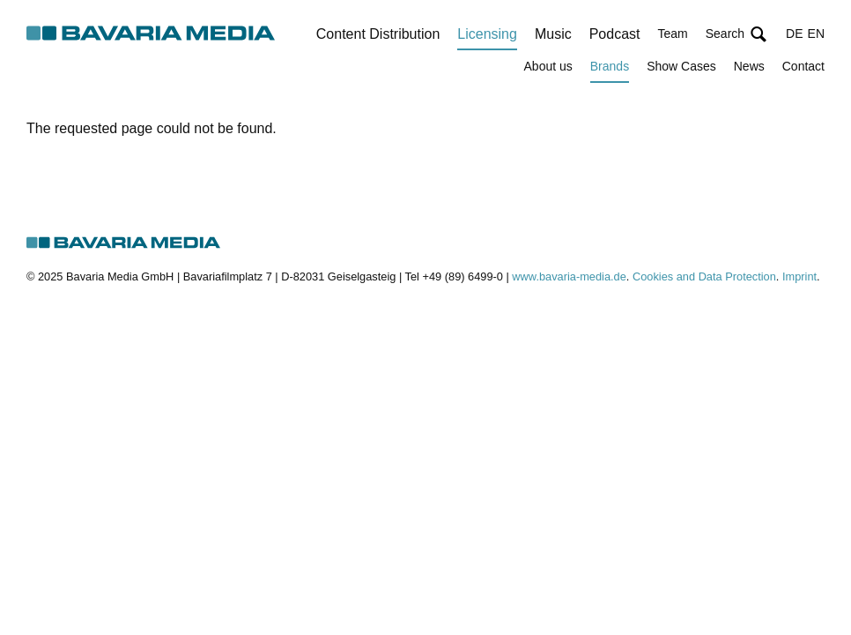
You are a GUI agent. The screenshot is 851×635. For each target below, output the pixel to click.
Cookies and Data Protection (704, 276)
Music (553, 33)
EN (816, 33)
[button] (737, 34)
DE (794, 33)
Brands (609, 66)
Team (673, 33)
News (749, 66)
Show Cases (681, 66)
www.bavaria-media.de (568, 276)
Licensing (487, 33)
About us (548, 66)
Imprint (799, 276)
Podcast (614, 33)
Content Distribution (378, 33)
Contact (803, 66)
